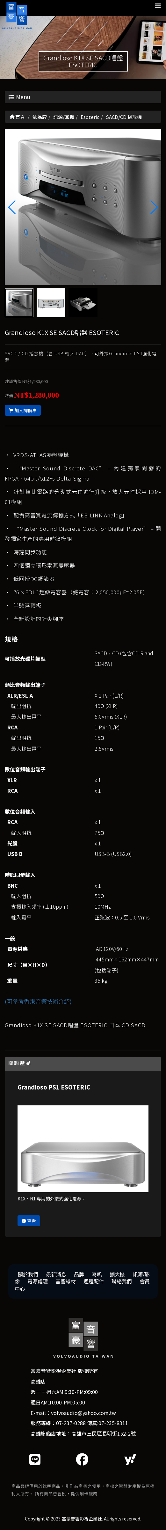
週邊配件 (93, 1281)
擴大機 (117, 1274)
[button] (153, 207)
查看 (29, 1221)
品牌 (79, 1274)
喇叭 (97, 1274)
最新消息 (56, 1274)
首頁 (17, 116)
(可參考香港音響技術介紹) (38, 1001)
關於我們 (28, 1274)
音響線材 (65, 1281)
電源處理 (37, 1281)
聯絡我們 (122, 1281)
